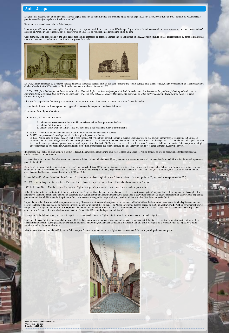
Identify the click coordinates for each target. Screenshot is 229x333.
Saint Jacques (38, 9)
